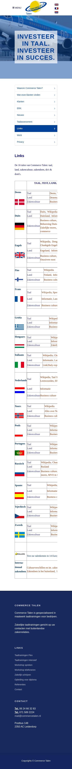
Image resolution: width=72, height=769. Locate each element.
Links (36, 128)
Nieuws (36, 115)
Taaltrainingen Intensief (26, 660)
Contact (18, 689)
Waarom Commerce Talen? (36, 88)
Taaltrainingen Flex (24, 655)
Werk (36, 135)
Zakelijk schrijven (23, 675)
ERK (36, 108)
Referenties (20, 684)
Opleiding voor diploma (25, 679)
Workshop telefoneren (25, 670)
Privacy (36, 142)
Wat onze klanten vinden (36, 95)
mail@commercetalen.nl (28, 716)
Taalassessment (36, 122)
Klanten (36, 101)
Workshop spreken (23, 665)
